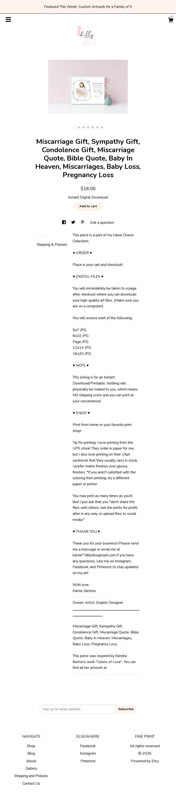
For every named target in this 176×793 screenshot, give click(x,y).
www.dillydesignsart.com (93, 596)
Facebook (88, 746)
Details (44, 234)
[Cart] (170, 20)
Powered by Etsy (145, 761)
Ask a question (102, 222)
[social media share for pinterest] (83, 222)
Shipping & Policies (52, 244)
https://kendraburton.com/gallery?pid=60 (105, 673)
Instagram (88, 753)
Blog (31, 753)
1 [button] (74, 127)
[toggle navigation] (8, 19)
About (31, 761)
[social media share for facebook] (64, 222)
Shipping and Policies (31, 775)
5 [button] (93, 127)
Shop (31, 746)
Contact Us (31, 783)
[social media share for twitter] (73, 222)
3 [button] (83, 127)
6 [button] (97, 127)
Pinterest (88, 761)
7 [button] (102, 127)
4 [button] (88, 127)
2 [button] (79, 127)
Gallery (31, 768)
